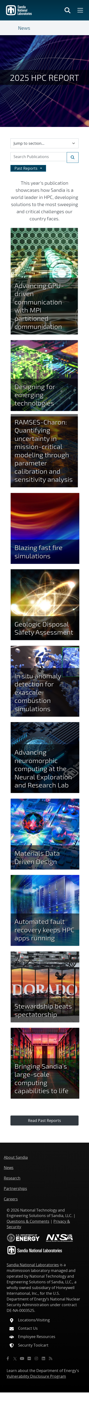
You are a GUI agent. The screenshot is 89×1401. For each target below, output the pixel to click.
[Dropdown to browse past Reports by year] (28, 168)
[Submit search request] (73, 157)
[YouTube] (22, 1358)
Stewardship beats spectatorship (43, 1010)
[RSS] (50, 1358)
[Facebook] (7, 1358)
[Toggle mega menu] (79, 10)
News (24, 28)
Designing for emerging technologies (34, 394)
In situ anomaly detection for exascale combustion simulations (37, 692)
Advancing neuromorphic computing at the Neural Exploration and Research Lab (43, 768)
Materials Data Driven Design (37, 857)
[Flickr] (29, 1358)
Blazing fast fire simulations (38, 551)
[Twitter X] (15, 1358)
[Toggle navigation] (12, 27)
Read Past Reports (44, 1120)
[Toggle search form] (67, 10)
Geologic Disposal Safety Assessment (43, 628)
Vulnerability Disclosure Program (36, 1376)
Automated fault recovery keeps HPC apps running (44, 929)
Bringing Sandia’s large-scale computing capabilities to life (41, 1078)
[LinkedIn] (43, 1358)
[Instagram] (36, 1358)
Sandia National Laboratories (33, 1264)
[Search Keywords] (44, 156)
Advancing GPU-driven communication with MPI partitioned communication (39, 306)
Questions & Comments (28, 1221)
